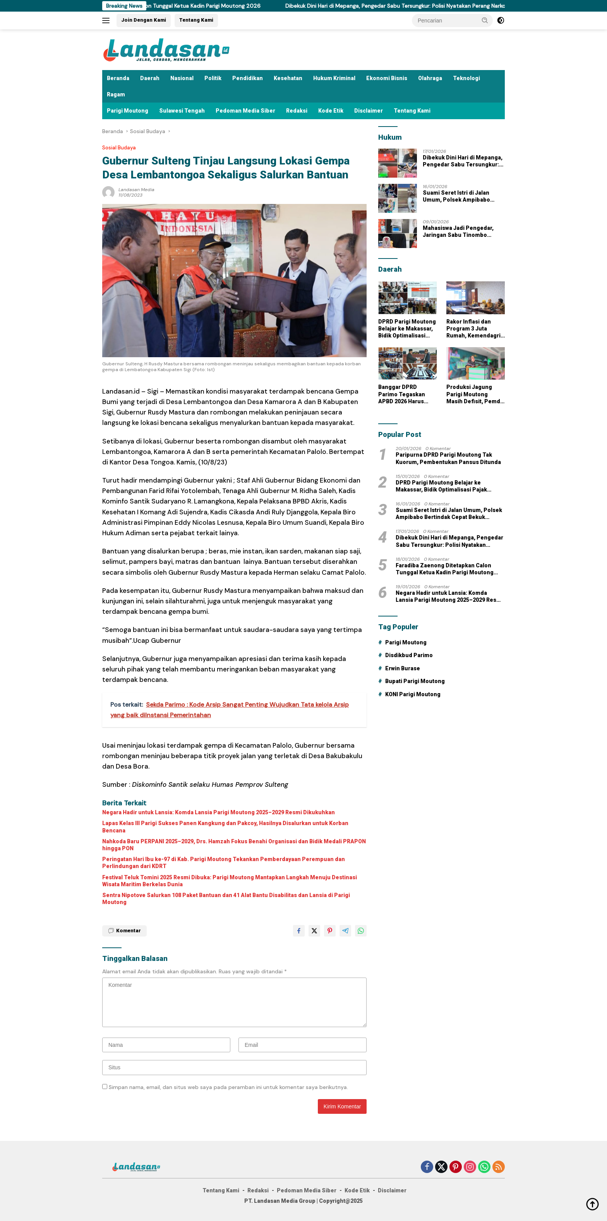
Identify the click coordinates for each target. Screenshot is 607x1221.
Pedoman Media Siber (245, 111)
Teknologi (466, 78)
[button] (485, 20)
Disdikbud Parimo (409, 655)
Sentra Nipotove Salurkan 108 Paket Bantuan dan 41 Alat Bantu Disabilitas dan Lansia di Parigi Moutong (226, 898)
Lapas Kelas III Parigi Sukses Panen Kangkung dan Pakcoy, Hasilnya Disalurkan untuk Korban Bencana (225, 826)
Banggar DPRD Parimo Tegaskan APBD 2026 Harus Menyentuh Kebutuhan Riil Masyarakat (401, 394)
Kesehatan (288, 78)
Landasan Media (136, 190)
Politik (212, 78)
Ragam (116, 94)
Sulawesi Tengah (182, 111)
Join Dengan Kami (143, 20)
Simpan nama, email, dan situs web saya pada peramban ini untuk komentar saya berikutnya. (228, 1087)
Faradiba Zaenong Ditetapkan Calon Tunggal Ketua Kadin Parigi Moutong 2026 (172, 5)
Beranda (118, 78)
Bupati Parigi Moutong (415, 681)
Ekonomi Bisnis (386, 78)
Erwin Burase (402, 668)
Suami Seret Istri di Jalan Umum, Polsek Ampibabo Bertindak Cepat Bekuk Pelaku (463, 196)
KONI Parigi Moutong (413, 694)
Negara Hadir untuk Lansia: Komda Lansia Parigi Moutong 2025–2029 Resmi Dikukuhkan (218, 812)
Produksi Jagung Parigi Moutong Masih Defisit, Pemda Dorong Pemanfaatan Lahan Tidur (475, 394)
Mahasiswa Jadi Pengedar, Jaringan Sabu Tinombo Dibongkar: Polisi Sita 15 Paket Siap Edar (463, 231)
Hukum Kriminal (334, 78)
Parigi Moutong (127, 111)
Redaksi (296, 111)
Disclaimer (368, 111)
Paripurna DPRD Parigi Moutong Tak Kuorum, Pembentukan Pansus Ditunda (448, 458)
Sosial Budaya (119, 147)
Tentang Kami (196, 20)
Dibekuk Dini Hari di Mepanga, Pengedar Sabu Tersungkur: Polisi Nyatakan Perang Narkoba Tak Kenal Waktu (433, 5)
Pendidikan (247, 78)
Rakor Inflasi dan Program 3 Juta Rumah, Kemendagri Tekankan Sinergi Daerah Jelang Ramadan (473, 329)
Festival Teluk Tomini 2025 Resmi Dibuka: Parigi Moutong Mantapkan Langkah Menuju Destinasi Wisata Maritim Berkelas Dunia (229, 880)
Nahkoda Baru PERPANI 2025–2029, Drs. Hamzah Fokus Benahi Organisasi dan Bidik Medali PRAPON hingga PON (234, 844)
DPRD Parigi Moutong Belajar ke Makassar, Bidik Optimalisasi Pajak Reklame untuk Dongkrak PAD (407, 329)
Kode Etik (330, 111)
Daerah (149, 78)
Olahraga (430, 78)
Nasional (182, 78)
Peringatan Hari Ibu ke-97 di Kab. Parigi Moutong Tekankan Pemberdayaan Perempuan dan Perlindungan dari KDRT (223, 862)
